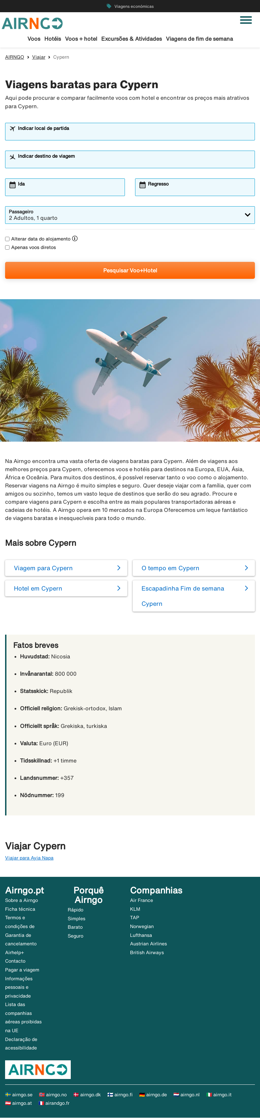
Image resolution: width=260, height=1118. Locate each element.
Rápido (75, 910)
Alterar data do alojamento (37, 239)
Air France (141, 900)
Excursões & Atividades (131, 38)
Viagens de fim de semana (199, 38)
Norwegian (142, 926)
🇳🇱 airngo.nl (186, 1095)
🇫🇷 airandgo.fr (53, 1103)
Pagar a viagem (22, 970)
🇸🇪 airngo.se (18, 1095)
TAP (134, 917)
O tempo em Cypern (170, 568)
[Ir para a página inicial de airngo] (32, 22)
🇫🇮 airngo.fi (120, 1095)
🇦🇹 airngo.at (18, 1103)
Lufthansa (141, 935)
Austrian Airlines (148, 944)
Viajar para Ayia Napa (29, 858)
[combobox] (134, 135)
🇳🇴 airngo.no (53, 1095)
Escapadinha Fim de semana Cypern (183, 596)
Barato (75, 927)
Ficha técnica (20, 909)
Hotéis (52, 38)
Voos (33, 38)
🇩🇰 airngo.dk (87, 1095)
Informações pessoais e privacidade (18, 988)
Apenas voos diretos (30, 247)
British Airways (147, 952)
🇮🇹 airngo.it (219, 1095)
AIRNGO (14, 57)
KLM (135, 909)
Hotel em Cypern (38, 588)
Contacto (15, 961)
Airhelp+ (14, 952)
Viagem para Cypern (43, 568)
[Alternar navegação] (246, 20)
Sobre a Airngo (21, 900)
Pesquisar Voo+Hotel (130, 270)
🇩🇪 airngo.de (153, 1095)
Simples (76, 919)
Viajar (38, 57)
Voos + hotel (81, 38)
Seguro (75, 936)
